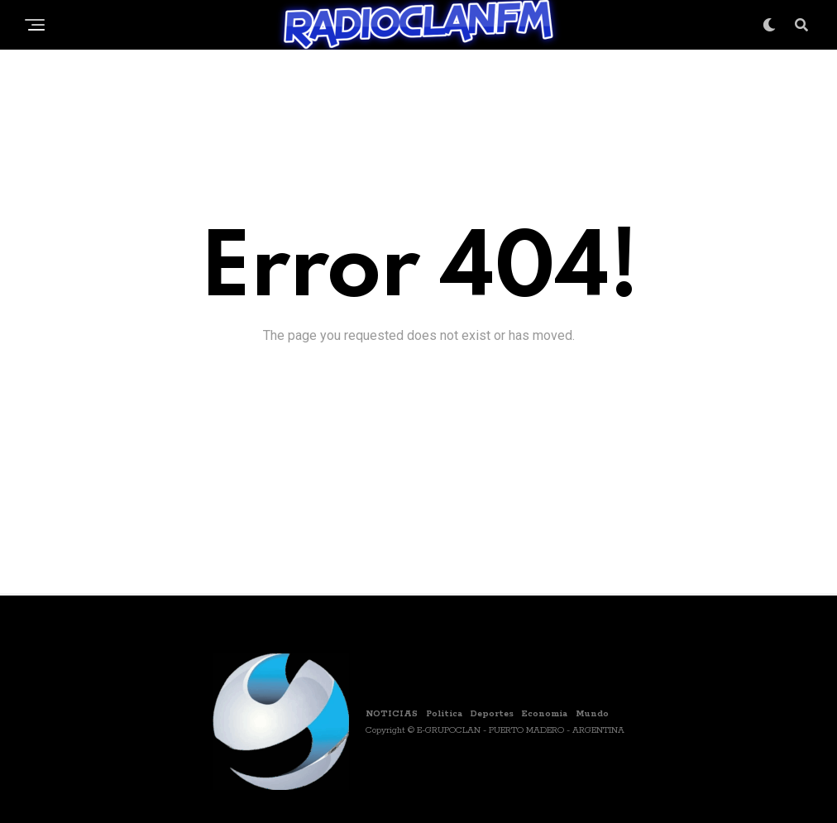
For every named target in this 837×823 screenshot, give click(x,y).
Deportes (492, 714)
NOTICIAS (392, 714)
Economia (544, 714)
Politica (444, 714)
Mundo (592, 714)
